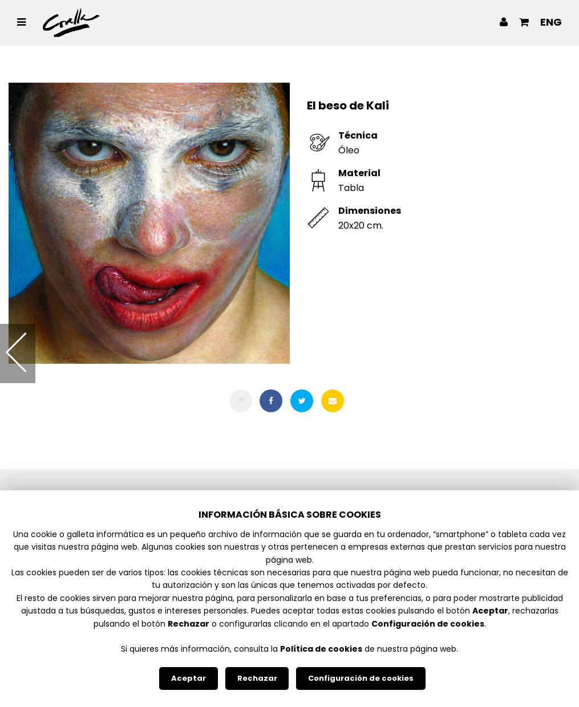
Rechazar (257, 678)
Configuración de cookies (361, 678)
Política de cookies (321, 649)
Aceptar (188, 678)
